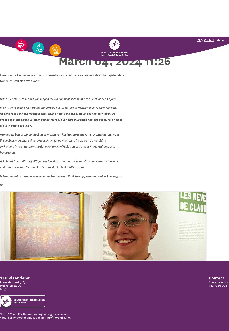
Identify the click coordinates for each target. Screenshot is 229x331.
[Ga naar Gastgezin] (55, 50)
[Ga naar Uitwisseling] (38, 48)
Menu (220, 40)
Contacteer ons (219, 282)
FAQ (200, 40)
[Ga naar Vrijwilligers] (21, 45)
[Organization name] (114, 47)
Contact (209, 40)
